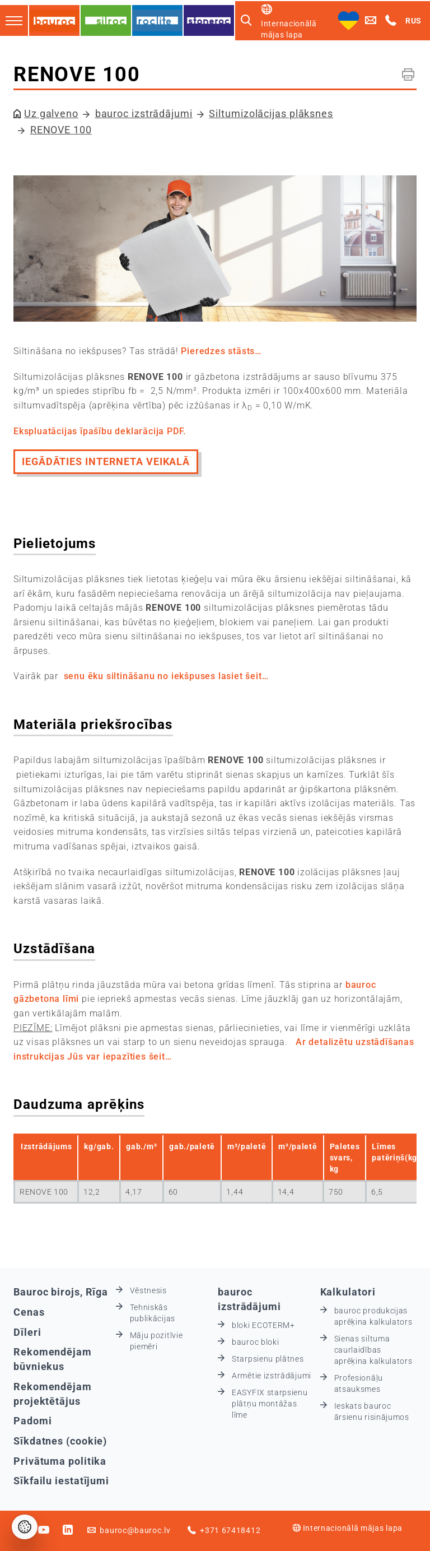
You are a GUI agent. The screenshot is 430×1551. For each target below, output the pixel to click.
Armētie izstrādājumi (271, 1375)
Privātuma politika (59, 1461)
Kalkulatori (348, 1292)
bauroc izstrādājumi (144, 113)
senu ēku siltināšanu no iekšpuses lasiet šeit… (166, 676)
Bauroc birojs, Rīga (60, 1292)
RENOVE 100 (61, 130)
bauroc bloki (255, 1342)
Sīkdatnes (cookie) (60, 1441)
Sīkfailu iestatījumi (61, 1481)
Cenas (29, 1312)
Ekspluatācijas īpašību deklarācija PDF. (99, 431)
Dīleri (27, 1332)
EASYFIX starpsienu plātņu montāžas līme (270, 1403)
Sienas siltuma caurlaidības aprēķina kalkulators (373, 1350)
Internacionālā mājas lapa (347, 1528)
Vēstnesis (148, 1290)
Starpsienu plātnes (268, 1358)
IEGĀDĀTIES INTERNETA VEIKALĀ (106, 461)
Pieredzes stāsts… (221, 351)
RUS (413, 20)
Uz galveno (51, 113)
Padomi (32, 1421)
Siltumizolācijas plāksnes (271, 113)
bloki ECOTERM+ (263, 1325)
